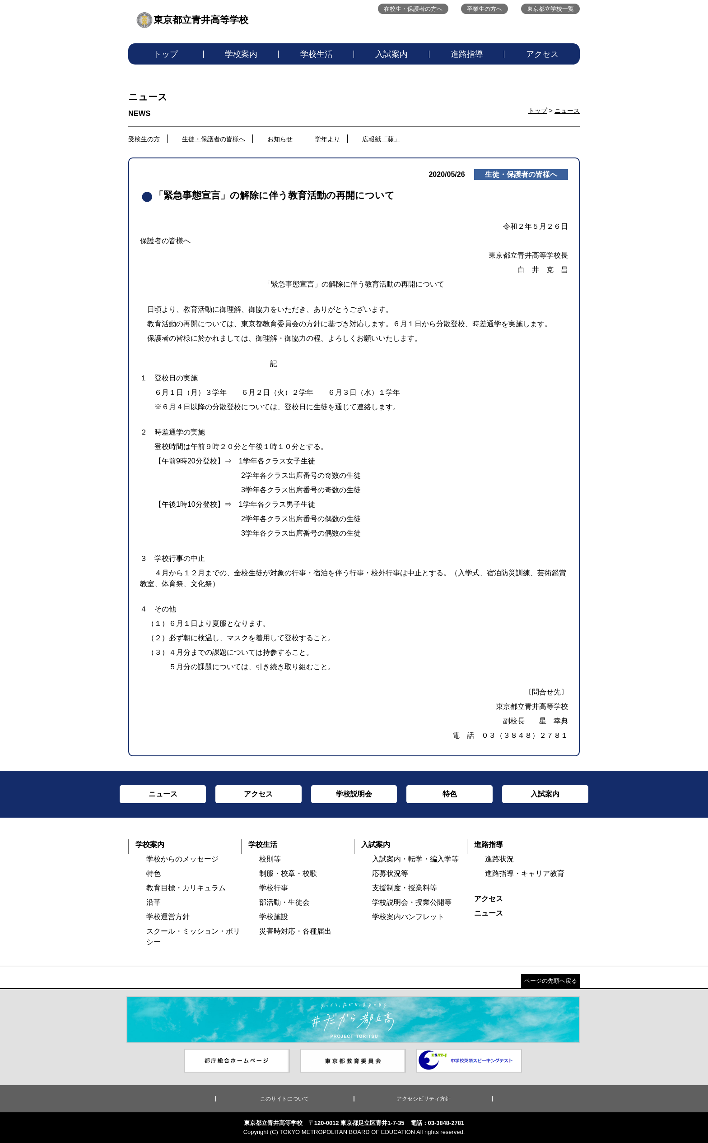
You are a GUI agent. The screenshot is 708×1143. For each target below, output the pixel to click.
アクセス (542, 54)
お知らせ (280, 139)
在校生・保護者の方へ (413, 8)
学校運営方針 (168, 917)
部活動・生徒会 (284, 902)
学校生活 (316, 54)
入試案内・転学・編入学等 (415, 859)
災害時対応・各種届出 (295, 931)
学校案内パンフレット (408, 917)
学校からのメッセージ (182, 859)
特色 (153, 873)
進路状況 (499, 859)
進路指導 (467, 54)
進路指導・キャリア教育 (524, 873)
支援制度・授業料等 (404, 888)
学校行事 (273, 888)
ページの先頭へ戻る (550, 980)
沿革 (153, 902)
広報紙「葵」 (381, 139)
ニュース (567, 110)
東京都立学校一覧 (550, 8)
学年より (327, 139)
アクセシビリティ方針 (423, 1099)
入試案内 (391, 54)
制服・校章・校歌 (288, 873)
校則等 (270, 859)
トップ (166, 54)
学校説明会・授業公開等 (412, 902)
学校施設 (273, 917)
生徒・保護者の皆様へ (213, 139)
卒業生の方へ (484, 8)
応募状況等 (390, 873)
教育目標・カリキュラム (186, 888)
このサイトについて (284, 1099)
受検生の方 (144, 139)
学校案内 (241, 54)
